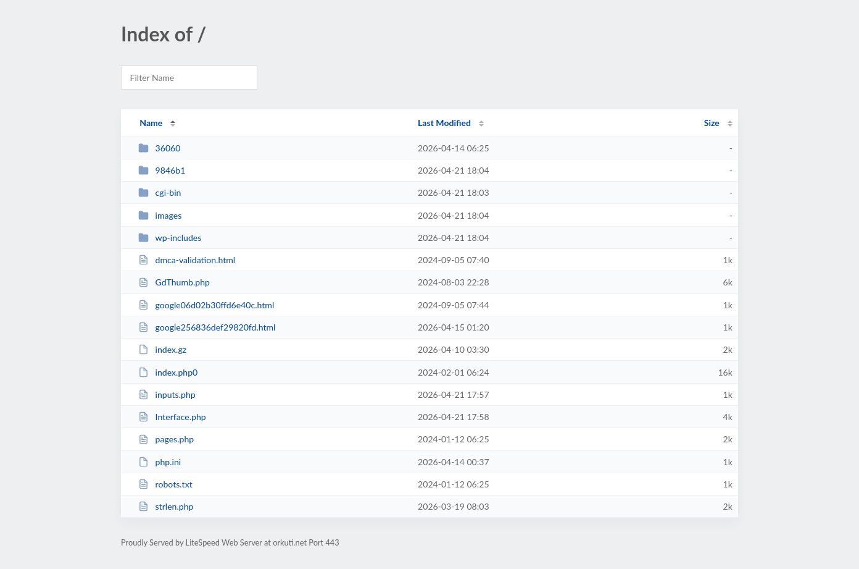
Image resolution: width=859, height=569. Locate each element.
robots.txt (165, 484)
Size (712, 122)
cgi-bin (159, 192)
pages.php (166, 439)
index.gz (162, 349)
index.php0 (167, 372)
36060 (159, 148)
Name (150, 122)
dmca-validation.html (186, 260)
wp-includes (169, 237)
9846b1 (161, 170)
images (159, 215)
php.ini (159, 462)
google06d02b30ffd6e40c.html (206, 305)
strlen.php (165, 506)
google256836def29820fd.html (206, 327)
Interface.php (171, 416)
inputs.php (167, 394)
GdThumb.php (174, 282)
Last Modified (444, 122)
